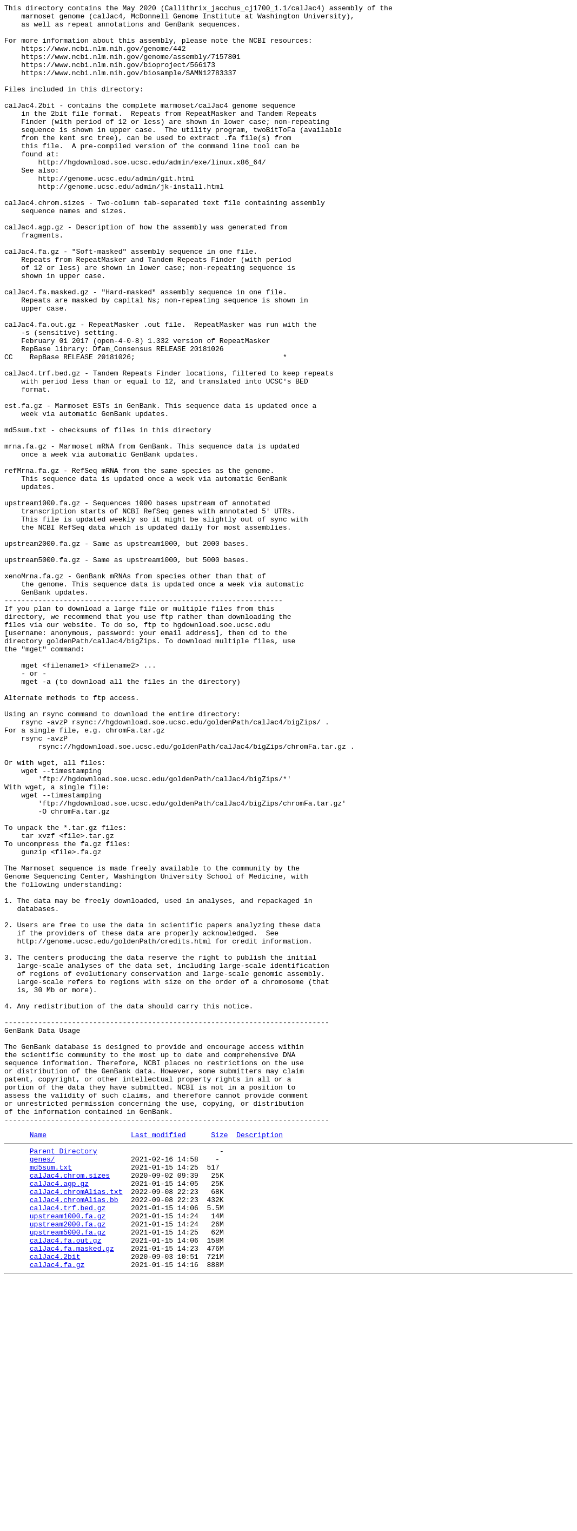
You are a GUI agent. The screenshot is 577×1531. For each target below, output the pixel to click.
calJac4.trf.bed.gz (67, 1446)
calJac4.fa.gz (57, 1514)
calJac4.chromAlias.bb (74, 1436)
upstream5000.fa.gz (67, 1475)
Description (259, 1360)
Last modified (158, 1360)
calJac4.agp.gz (59, 1417)
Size (219, 1360)
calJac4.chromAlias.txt (76, 1426)
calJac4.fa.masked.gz (72, 1495)
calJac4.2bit (55, 1504)
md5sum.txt (51, 1397)
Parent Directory (63, 1378)
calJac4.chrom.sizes (70, 1407)
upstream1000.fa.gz (67, 1456)
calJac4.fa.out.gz (66, 1485)
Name (38, 1360)
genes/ (42, 1388)
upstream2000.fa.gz (67, 1465)
